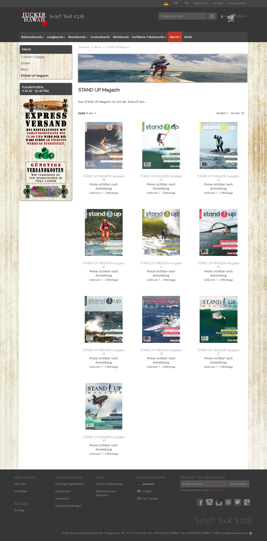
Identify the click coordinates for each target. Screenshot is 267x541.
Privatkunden (236, 3)
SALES (188, 37)
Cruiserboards (100, 37)
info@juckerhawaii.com (235, 533)
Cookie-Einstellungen (68, 506)
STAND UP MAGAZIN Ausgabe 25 (104, 178)
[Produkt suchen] (183, 16)
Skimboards (121, 37)
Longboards (56, 37)
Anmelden (21, 491)
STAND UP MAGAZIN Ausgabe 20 (218, 265)
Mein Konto (201, 3)
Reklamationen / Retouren (106, 493)
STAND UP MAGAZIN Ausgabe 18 (161, 352)
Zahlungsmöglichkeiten (69, 484)
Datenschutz (63, 491)
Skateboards (77, 37)
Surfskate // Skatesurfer (149, 37)
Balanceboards (32, 37)
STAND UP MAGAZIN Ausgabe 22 (104, 265)
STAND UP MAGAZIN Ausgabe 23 (218, 178)
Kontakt (218, 3)
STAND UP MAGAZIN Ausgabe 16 (104, 438)
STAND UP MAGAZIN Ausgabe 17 (218, 352)
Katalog (19, 510)
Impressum (62, 498)
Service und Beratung (109, 484)
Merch (175, 37)
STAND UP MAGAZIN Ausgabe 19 (104, 352)
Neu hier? (20, 484)
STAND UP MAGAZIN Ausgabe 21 (161, 265)
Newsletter (217, 489)
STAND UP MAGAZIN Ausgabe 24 (161, 178)
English (144, 491)
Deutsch (145, 484)
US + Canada (147, 498)
